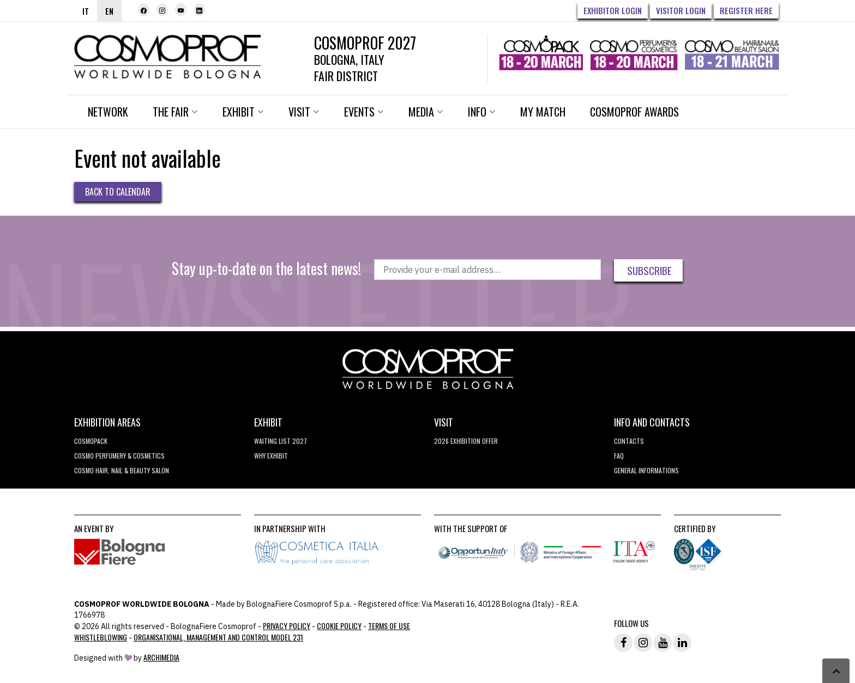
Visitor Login (681, 10)
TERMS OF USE (389, 625)
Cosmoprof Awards (634, 111)
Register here (746, 10)
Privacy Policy (286, 625)
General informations (646, 470)
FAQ (619, 455)
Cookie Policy (339, 625)
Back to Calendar (117, 191)
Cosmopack (90, 441)
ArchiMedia (161, 657)
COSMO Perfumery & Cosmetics (119, 455)
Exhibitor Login (612, 10)
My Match (542, 111)
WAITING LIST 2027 (280, 441)
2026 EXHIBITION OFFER (466, 441)
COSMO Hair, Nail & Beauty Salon (121, 470)
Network (108, 111)
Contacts (629, 441)
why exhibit (271, 455)
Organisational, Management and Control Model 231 (218, 637)
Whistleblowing (100, 637)
